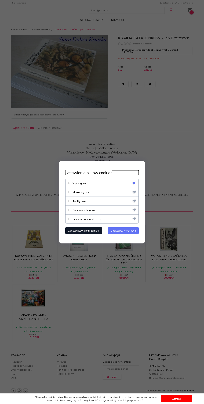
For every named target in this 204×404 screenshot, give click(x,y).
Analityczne (79, 201)
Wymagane (79, 183)
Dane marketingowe (84, 209)
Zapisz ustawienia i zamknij (83, 230)
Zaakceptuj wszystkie (123, 230)
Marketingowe (81, 192)
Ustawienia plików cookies (88, 172)
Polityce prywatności (133, 400)
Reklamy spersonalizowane (88, 218)
